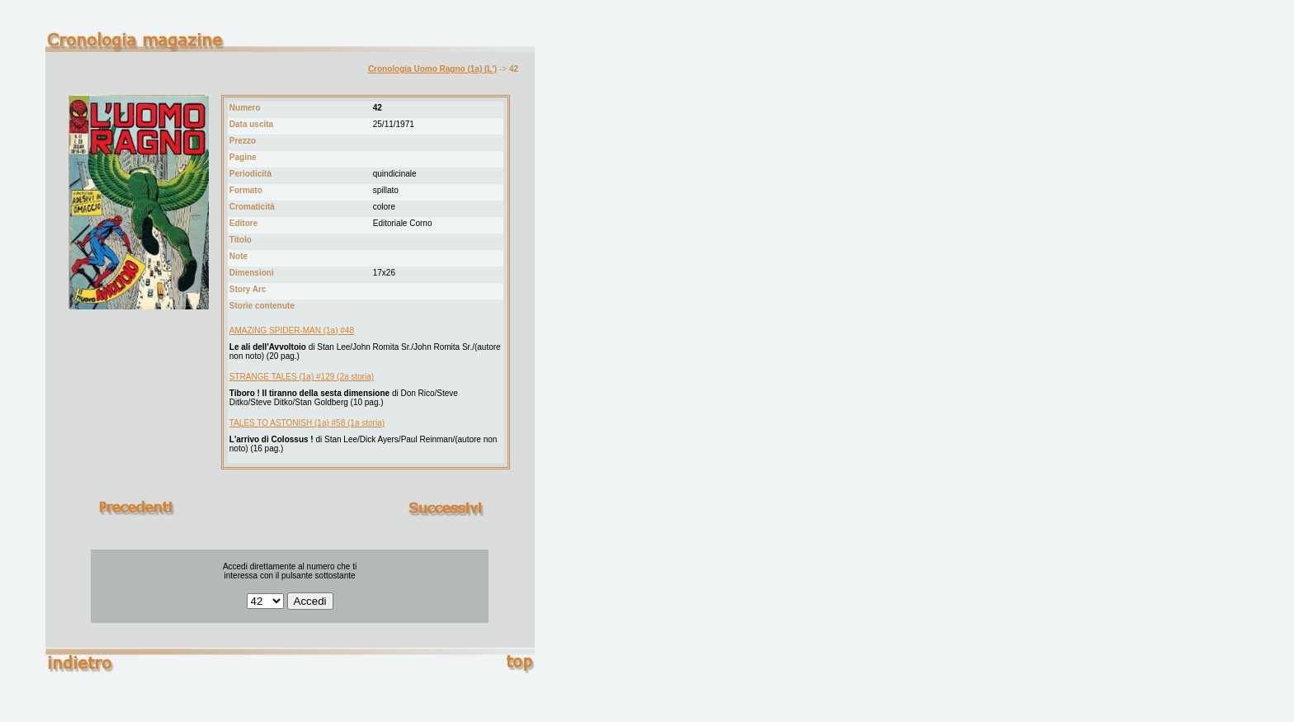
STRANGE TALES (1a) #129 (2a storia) (301, 376)
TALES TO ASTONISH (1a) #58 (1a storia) (307, 422)
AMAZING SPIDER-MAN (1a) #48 (291, 330)
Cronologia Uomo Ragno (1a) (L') (432, 68)
